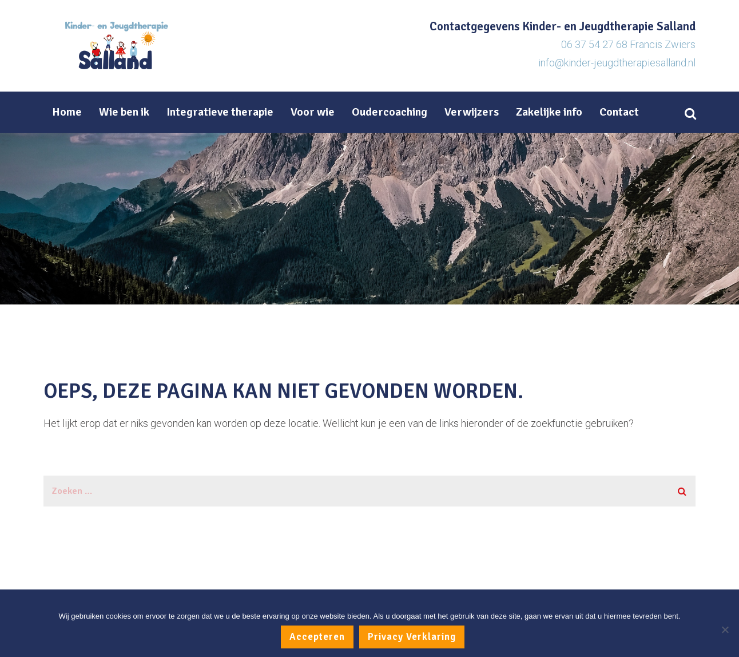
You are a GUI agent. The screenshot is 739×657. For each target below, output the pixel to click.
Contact (619, 112)
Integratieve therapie (219, 112)
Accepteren (317, 637)
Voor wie (313, 112)
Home (67, 112)
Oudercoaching (389, 112)
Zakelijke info (549, 112)
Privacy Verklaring (412, 637)
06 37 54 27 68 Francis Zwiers (628, 44)
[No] (724, 629)
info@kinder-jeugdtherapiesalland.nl (617, 63)
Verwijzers (471, 112)
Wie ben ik (124, 112)
